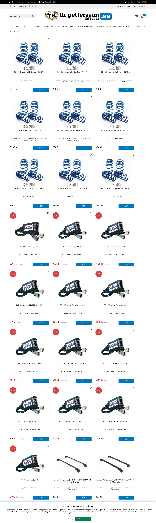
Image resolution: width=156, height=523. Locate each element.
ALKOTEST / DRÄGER (85, 26)
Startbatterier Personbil (88, 481)
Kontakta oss (120, 6)
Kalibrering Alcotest (87, 469)
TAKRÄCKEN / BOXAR (41, 26)
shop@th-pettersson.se (17, 476)
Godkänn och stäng (83, 519)
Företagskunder (85, 467)
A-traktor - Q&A (131, 6)
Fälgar (82, 491)
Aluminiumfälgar (85, 476)
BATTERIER (28, 26)
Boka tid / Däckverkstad (88, 471)
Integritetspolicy (70, 514)
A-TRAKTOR (55, 26)
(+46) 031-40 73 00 (140, 2)
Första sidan (84, 456)
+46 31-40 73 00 (14, 471)
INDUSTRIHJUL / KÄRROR (115, 26)
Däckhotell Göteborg (87, 489)
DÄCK (12, 26)
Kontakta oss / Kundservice (89, 458)
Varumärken (14, 32)
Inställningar (70, 519)
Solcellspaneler (85, 487)
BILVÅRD (65, 26)
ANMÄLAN (138, 465)
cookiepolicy (87, 514)
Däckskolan (142, 6)
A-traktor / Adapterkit (87, 485)
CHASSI (72, 26)
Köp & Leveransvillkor (87, 462)
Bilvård (82, 483)
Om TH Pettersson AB (87, 460)
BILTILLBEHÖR (99, 26)
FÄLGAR (18, 26)
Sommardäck (84, 478)
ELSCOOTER (130, 26)
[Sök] (22, 16)
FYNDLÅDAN (141, 26)
